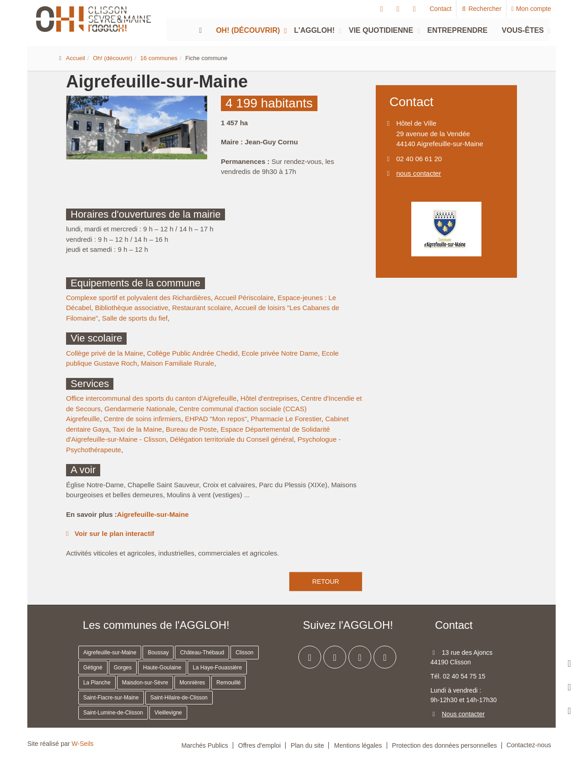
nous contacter (418, 173)
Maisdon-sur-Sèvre (145, 682)
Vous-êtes (523, 30)
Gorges (123, 667)
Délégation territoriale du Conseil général (232, 439)
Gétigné (92, 667)
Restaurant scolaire (201, 307)
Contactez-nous (528, 745)
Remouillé (228, 682)
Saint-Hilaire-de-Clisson (179, 697)
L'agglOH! (314, 30)
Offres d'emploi (259, 745)
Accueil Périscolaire (244, 297)
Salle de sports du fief (135, 318)
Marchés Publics (204, 745)
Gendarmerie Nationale (139, 409)
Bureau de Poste (191, 429)
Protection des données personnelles (444, 745)
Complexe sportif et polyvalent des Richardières (138, 297)
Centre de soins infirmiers (142, 419)
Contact (440, 8)
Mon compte (531, 8)
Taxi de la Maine (137, 429)
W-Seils (82, 743)
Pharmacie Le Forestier (286, 419)
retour (325, 581)
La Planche (97, 682)
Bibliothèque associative (131, 307)
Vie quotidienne (381, 30)
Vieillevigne (168, 712)
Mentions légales (358, 745)
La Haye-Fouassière (217, 667)
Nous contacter (463, 714)
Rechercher (481, 8)
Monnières (192, 682)
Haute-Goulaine (162, 667)
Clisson (244, 652)
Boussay (158, 652)
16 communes (159, 58)
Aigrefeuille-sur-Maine (153, 514)
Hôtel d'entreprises (268, 398)
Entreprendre (457, 30)
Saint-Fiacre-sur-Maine (111, 697)
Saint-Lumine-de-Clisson (113, 712)
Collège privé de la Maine (104, 353)
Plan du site (307, 745)
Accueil (75, 58)
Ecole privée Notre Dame (279, 353)
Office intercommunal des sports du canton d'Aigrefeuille (151, 398)
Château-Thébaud (202, 652)
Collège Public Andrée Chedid (192, 353)
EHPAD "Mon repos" (216, 419)
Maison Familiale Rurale (177, 363)
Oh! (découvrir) (248, 30)
